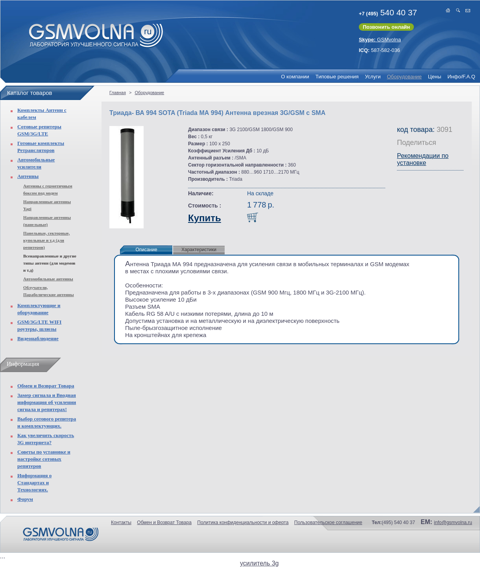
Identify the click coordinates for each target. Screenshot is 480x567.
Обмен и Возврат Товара (45, 386)
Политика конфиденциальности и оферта (242, 522)
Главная (117, 92)
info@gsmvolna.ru (453, 522)
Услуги (372, 77)
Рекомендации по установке (423, 159)
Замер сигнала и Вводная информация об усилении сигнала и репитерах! (46, 402)
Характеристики (198, 249)
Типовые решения (337, 77)
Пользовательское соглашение (328, 522)
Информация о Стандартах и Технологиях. (34, 482)
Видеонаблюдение (38, 338)
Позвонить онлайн (386, 27)
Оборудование (404, 77)
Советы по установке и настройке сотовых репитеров (43, 459)
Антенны (28, 176)
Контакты (121, 522)
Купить (204, 218)
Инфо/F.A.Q (461, 77)
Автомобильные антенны (48, 278)
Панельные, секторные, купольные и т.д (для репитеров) (46, 240)
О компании (295, 77)
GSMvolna (380, 40)
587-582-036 (379, 50)
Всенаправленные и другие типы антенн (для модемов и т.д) (49, 263)
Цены (434, 77)
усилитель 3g (259, 563)
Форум (25, 499)
